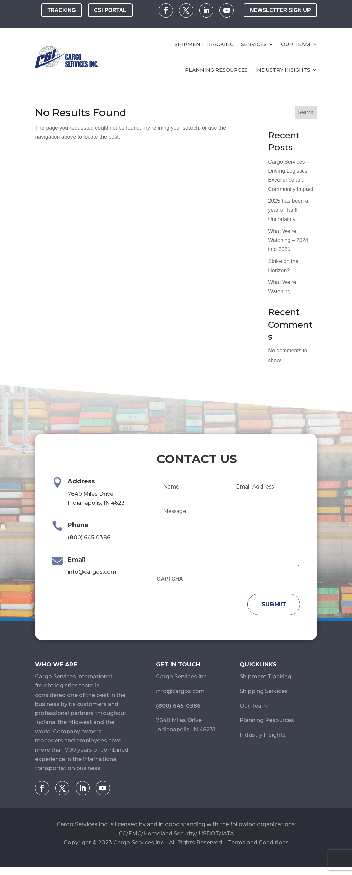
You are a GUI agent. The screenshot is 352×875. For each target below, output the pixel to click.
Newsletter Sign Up (280, 10)
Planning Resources (216, 69)
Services (254, 44)
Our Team (295, 44)
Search (305, 112)
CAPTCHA (170, 579)
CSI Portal (110, 10)
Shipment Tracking (204, 44)
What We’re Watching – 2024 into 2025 (288, 240)
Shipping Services (264, 691)
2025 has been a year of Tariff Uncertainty (288, 210)
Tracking (62, 10)
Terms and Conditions (258, 842)
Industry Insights (282, 69)
